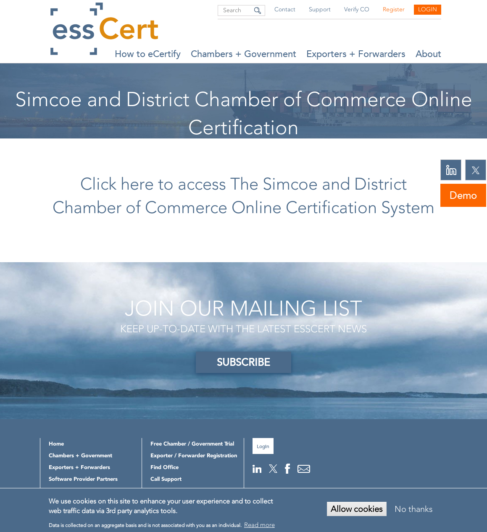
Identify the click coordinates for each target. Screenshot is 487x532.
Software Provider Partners (83, 479)
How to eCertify (148, 54)
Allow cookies (357, 509)
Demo (463, 195)
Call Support (166, 479)
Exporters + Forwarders (355, 54)
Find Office (164, 467)
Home (168, 149)
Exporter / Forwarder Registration (193, 455)
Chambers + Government (243, 54)
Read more (259, 525)
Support (320, 9)
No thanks (414, 509)
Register (394, 9)
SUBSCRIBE (243, 362)
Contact (284, 9)
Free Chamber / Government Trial (192, 444)
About (428, 54)
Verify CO (356, 9)
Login (427, 9)
